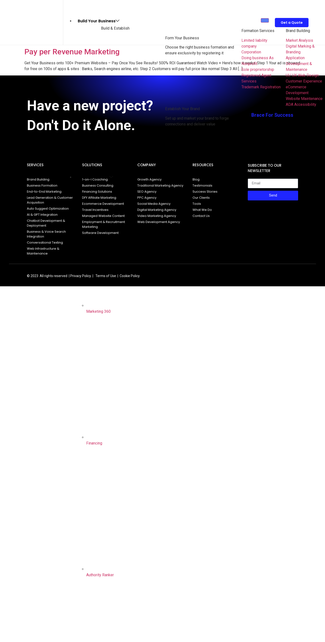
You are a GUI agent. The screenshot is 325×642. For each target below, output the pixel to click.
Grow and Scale (95, 177)
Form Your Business (182, 38)
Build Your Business (98, 21)
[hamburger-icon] (265, 20)
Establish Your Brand (182, 109)
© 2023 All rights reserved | (48, 276)
